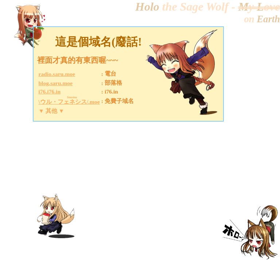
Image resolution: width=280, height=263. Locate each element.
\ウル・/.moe (69, 102)
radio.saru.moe (56, 74)
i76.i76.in (49, 91)
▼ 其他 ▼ (51, 111)
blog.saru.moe (55, 83)
